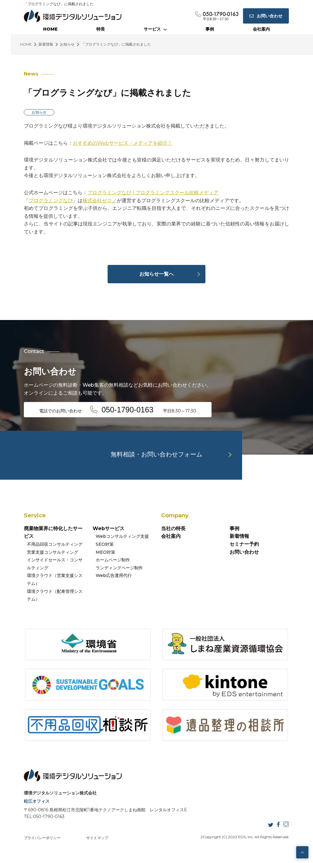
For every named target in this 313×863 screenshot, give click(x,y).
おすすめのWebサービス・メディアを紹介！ (122, 143)
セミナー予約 (244, 544)
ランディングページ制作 (119, 568)
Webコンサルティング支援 (122, 536)
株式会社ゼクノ (100, 200)
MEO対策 (105, 552)
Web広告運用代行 (114, 575)
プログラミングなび (51, 200)
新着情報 (239, 536)
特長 (100, 29)
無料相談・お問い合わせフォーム (156, 454)
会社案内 (261, 29)
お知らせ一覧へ (156, 274)
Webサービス (108, 528)
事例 (209, 29)
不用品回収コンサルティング (55, 544)
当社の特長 (173, 528)
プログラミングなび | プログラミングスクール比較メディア (153, 192)
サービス (155, 29)
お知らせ (39, 112)
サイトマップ (97, 837)
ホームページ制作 (113, 560)
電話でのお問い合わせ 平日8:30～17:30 (117, 409)
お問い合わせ (244, 552)
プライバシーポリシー (42, 837)
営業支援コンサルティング (52, 552)
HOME (50, 29)
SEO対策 (105, 544)
